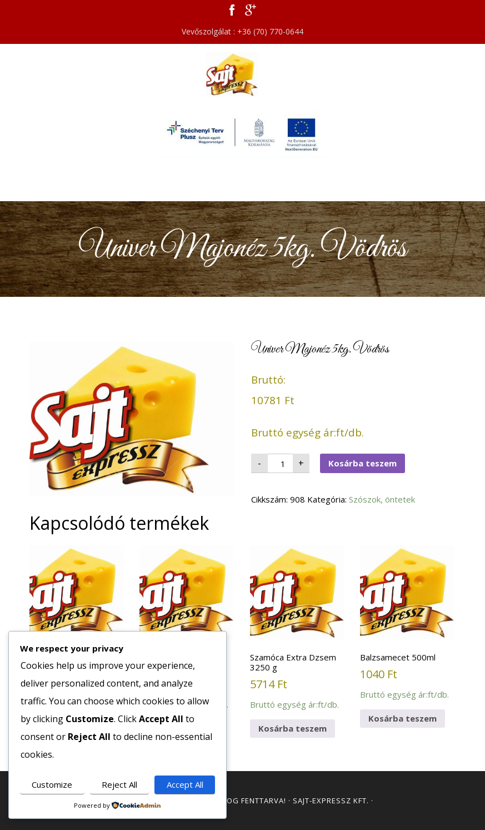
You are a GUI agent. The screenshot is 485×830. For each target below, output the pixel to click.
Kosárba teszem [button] (292, 728)
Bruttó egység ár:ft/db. (76, 622)
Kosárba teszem (362, 463)
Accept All (185, 784)
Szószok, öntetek (382, 499)
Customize (52, 784)
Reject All (119, 784)
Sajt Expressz (242, 74)
